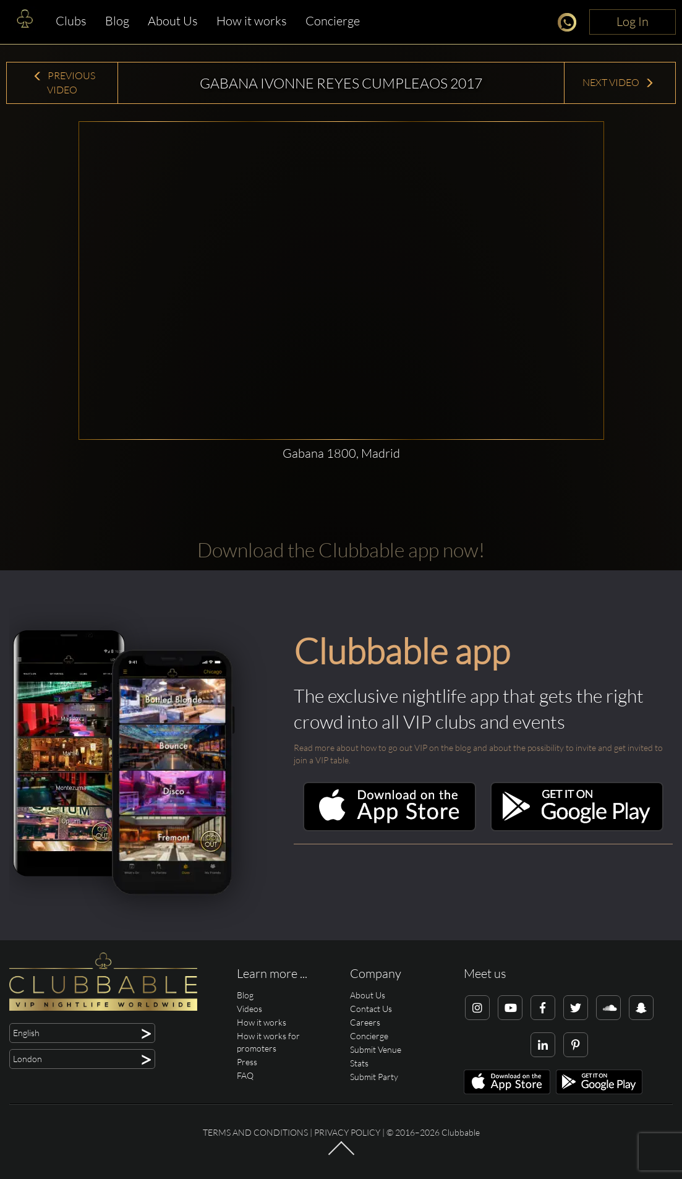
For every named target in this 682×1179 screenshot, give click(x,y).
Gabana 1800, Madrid (341, 453)
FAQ (245, 1075)
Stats (359, 1063)
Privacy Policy (347, 1132)
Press (247, 1062)
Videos (249, 1008)
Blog (117, 20)
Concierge (332, 20)
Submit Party (374, 1076)
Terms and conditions (255, 1132)
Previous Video (64, 82)
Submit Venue (375, 1049)
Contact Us (371, 1008)
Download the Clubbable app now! (341, 550)
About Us (173, 20)
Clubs (71, 20)
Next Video (618, 82)
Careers (365, 1022)
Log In (632, 21)
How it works (251, 20)
